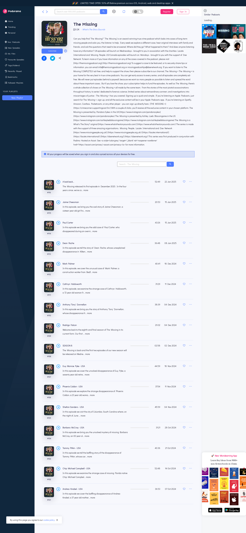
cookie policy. (49, 519)
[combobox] (77, 11)
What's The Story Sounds (94, 29)
